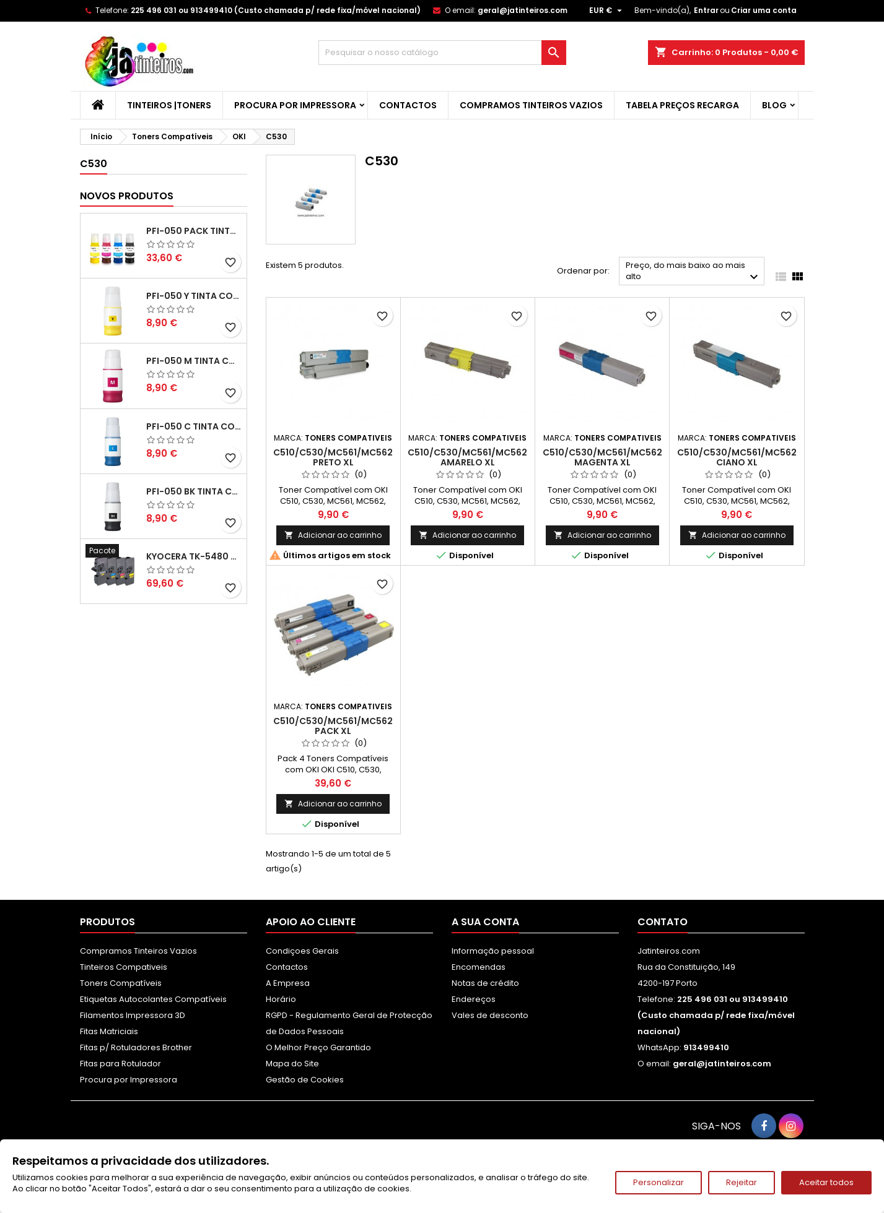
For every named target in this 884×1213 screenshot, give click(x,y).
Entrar (706, 10)
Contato (662, 922)
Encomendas (478, 967)
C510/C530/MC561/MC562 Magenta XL (602, 457)
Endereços (474, 999)
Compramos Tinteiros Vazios (531, 105)
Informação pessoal (493, 951)
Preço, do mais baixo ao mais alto (693, 272)
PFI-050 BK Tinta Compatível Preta (194, 491)
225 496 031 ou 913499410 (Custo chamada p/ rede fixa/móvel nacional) (276, 10)
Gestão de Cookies (305, 1080)
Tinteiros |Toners (169, 105)
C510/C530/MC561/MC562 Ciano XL (737, 457)
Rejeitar (741, 1182)
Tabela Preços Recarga (682, 105)
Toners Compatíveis (121, 983)
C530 (93, 164)
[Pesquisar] (442, 52)
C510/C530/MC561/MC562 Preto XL (333, 457)
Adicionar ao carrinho (333, 535)
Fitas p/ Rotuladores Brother (136, 1047)
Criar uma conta (764, 10)
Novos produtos (126, 196)
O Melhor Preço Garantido (318, 1047)
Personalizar (658, 1182)
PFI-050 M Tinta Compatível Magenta (194, 361)
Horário (281, 999)
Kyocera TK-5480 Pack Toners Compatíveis (194, 556)
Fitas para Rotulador (120, 1063)
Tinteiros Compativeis (123, 967)
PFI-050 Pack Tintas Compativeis (194, 231)
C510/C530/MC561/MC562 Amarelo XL (467, 457)
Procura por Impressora (295, 105)
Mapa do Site (292, 1063)
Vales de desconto (490, 1015)
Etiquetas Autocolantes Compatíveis (153, 999)
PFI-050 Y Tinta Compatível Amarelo (194, 296)
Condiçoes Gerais (302, 951)
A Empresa (288, 983)
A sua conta (485, 922)
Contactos (408, 105)
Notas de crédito (485, 983)
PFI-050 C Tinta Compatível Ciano (194, 426)
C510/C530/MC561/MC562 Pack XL (333, 726)
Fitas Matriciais (109, 1031)
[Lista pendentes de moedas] (607, 10)
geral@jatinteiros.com (522, 10)
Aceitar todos (826, 1182)
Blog (774, 105)
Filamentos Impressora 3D (132, 1015)
